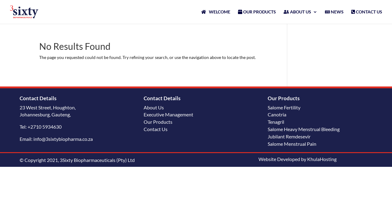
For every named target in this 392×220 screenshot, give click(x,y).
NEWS (334, 12)
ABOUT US (297, 12)
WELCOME (215, 12)
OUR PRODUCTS (257, 12)
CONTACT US (366, 12)
